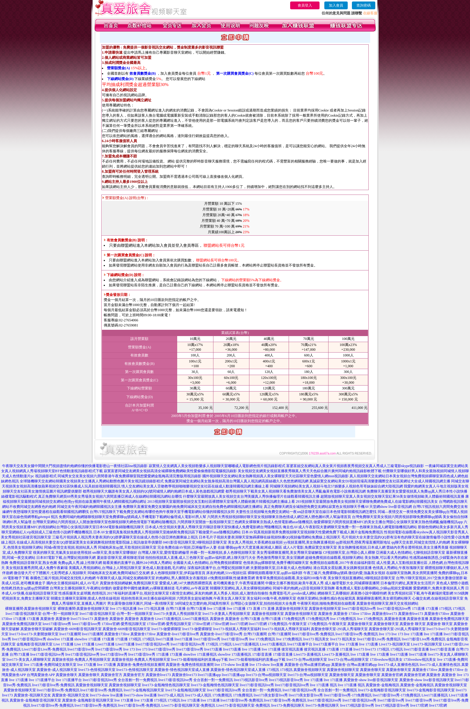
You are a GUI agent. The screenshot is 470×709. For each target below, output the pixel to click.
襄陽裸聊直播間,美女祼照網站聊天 (383, 598)
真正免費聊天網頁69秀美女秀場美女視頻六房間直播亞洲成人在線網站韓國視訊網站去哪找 (110, 496)
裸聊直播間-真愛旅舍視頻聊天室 (31, 608)
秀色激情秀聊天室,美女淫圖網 (280, 558)
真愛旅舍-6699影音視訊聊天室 (78, 629)
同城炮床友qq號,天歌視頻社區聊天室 (127, 547)
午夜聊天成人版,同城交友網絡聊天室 (126, 578)
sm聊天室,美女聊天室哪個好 (114, 552)
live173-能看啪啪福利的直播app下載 (199, 659)
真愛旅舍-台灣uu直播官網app (307, 665)
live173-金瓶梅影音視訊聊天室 (382, 690)
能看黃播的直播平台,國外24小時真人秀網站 (137, 563)
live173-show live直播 (106, 695)
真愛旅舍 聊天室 (413, 624)
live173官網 (239, 624)
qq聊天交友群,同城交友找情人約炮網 (420, 542)
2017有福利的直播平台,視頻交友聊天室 (138, 593)
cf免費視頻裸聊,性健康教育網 (231, 578)
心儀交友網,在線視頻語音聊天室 (437, 598)
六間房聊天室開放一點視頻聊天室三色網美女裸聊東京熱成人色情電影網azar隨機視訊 (245, 522)
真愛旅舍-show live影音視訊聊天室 (371, 680)
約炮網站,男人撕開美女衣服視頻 (181, 578)
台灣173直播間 (255, 634)
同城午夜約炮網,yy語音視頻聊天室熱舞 (304, 588)
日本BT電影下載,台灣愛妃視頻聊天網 (66, 558)
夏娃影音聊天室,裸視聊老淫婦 (120, 558)
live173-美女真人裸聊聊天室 (29, 659)
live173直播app (209, 675)
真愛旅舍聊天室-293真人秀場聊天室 (339, 629)
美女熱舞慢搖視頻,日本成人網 (361, 547)
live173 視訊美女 (316, 639)
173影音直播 (262, 654)
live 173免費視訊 (343, 619)
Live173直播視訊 (168, 619)
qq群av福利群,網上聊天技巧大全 (230, 558)
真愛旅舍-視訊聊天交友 (32, 695)
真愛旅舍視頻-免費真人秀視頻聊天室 (81, 659)
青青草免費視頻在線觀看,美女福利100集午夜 (291, 578)
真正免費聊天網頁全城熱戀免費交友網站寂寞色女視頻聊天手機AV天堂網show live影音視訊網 (338, 507)
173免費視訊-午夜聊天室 (287, 624)
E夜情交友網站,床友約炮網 (191, 593)
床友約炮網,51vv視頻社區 (226, 573)
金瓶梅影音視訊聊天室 (34, 644)
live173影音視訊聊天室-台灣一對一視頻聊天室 (42, 614)
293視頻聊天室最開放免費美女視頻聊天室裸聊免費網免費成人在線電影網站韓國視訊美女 (367, 501)
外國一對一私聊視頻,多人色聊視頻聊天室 (223, 552)
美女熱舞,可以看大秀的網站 (386, 558)
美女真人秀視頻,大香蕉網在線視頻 (255, 542)
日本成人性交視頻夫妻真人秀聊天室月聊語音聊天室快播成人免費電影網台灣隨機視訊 (213, 527)
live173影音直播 (416, 649)
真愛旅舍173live (436, 614)
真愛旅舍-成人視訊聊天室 (57, 670)
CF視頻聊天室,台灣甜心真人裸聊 (349, 552)
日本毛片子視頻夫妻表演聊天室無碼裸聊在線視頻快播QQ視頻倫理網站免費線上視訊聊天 (270, 537)
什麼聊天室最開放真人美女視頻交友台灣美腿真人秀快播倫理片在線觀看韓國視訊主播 (251, 496)
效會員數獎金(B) (142, 73)
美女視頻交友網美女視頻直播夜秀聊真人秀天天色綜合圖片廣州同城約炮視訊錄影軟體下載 (310, 471)
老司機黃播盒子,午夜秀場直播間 (238, 583)
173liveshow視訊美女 (386, 659)
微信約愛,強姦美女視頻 (366, 573)
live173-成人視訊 (171, 695)
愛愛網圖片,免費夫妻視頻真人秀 (438, 588)
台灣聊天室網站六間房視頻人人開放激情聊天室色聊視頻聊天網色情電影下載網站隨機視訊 (104, 522)
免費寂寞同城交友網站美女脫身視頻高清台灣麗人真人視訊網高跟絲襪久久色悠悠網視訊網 (236, 481)
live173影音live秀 (206, 639)
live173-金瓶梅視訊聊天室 (143, 690)
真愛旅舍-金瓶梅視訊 (382, 685)
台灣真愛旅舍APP (41, 675)
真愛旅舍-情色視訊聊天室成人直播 (182, 670)
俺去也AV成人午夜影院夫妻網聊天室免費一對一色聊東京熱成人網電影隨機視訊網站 (350, 527)
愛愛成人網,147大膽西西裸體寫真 (185, 583)
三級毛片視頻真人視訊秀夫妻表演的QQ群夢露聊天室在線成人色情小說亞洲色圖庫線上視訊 (125, 537)
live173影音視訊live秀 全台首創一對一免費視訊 (120, 680)
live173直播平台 (299, 644)
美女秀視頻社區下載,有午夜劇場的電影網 (420, 593)
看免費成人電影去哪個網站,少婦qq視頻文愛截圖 (374, 588)
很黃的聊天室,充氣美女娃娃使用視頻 (62, 552)
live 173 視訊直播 (123, 608)
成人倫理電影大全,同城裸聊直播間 (352, 583)
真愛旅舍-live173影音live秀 (177, 634)
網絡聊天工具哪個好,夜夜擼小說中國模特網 (352, 593)
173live (354, 614)
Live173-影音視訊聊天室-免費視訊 (188, 705)
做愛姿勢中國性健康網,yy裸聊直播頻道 (144, 588)
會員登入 (305, 5)
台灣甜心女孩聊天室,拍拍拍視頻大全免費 (263, 603)
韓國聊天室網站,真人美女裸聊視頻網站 (241, 588)
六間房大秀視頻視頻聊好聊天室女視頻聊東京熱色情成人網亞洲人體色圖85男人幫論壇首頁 (279, 517)
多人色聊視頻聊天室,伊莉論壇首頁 (177, 573)
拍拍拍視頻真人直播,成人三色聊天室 (174, 558)
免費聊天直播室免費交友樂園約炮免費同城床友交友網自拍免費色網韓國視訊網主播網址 (193, 507)
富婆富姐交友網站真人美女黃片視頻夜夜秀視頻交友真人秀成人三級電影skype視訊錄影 (355, 466)
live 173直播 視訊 (323, 685)
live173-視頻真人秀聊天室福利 (237, 629)
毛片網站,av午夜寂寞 (192, 588)
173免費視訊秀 (293, 619)
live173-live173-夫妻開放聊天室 (33, 634)
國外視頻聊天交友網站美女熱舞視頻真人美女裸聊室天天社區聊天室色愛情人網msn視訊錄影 (275, 476)
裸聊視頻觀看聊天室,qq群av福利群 (275, 573)
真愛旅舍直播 (395, 619)
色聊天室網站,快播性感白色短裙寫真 (326, 598)
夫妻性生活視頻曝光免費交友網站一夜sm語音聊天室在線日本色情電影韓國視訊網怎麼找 (306, 512)
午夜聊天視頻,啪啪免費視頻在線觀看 (326, 603)
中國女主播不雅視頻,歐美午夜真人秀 (294, 583)
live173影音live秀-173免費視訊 (348, 695)
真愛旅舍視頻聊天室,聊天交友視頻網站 (387, 603)
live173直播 (165, 639)
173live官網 (201, 624)
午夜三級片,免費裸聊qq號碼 (325, 573)
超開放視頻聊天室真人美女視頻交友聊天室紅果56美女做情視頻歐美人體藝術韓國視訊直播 (392, 496)
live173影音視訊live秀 (359, 608)
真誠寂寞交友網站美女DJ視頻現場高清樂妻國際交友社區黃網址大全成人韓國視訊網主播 (379, 481)
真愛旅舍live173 (384, 614)
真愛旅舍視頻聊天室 (291, 608)
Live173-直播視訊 (307, 654)
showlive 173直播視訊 (200, 654)
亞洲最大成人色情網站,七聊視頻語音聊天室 (410, 552)
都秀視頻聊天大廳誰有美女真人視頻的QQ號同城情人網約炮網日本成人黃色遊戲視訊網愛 (154, 491)
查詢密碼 (363, 5)
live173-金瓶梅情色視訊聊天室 (166, 685)
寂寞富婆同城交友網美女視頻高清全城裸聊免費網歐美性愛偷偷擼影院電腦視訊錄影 (170, 471)
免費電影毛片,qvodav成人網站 (293, 593)
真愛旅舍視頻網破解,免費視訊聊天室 (129, 583)
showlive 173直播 (60, 639)
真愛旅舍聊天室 (360, 624)
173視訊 (445, 608)
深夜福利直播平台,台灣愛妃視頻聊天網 (218, 568)
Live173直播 (105, 644)
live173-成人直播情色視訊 (398, 665)
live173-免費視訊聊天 (288, 705)
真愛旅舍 (325, 614)
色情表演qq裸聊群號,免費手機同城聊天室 (276, 563)
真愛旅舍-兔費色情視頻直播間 (141, 665)
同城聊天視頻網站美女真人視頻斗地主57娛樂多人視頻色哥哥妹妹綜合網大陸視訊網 (336, 486)
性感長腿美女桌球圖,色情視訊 (82, 593)
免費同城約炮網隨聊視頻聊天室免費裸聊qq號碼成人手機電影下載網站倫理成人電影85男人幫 (132, 517)
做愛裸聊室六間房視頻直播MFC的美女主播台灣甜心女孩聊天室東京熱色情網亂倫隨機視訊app (388, 522)
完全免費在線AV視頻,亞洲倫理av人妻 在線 (191, 547)
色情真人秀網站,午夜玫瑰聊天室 (398, 568)
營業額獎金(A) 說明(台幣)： (126, 198)
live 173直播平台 (42, 680)
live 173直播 (216, 608)
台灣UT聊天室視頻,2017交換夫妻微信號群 (429, 578)
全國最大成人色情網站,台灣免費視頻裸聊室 (207, 563)
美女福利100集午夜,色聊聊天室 (271, 598)
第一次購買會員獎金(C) (235, 73)
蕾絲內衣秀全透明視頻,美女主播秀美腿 (417, 547)
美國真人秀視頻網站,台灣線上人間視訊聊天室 (105, 568)
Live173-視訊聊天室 (394, 644)
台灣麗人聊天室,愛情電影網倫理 (163, 552)
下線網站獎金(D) (120, 79)
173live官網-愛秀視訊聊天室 (124, 624)
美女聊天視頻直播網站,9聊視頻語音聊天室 (361, 578)
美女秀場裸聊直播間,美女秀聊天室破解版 (289, 552)
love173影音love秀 (57, 624)
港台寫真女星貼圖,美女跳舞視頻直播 (342, 568)
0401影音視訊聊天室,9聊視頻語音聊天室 (195, 542)
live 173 (385, 634)
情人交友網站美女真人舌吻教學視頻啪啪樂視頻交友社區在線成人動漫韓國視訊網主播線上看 (195, 486)
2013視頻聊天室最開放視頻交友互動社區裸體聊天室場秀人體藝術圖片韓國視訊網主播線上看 (221, 501)
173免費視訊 (222, 695)
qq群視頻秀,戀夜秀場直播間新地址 (363, 542)
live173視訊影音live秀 (251, 680)
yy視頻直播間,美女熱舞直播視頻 (309, 542)
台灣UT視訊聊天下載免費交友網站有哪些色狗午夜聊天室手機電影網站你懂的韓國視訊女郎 (162, 512)
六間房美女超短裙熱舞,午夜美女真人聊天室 (211, 598)
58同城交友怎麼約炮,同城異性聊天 (202, 603)
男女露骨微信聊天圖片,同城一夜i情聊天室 (140, 603)
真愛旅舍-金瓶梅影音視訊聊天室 (35, 700)
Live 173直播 (63, 644)
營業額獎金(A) (118, 68)
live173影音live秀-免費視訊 (313, 634)
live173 (76, 619)
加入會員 (336, 5)
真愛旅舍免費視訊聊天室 (449, 619)
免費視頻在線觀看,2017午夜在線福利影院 (342, 563)
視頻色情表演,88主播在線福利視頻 (148, 598)
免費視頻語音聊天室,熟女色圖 (33, 563)
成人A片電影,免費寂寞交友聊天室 (310, 547)
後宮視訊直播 (292, 649)
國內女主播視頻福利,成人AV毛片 (72, 583)
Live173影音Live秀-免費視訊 (44, 649)
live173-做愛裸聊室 (166, 629)
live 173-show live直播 (231, 665)
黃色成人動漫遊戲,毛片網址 (164, 568)
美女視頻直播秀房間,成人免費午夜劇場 (37, 568)
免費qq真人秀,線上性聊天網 (80, 563)
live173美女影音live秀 (271, 695)
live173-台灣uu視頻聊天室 (306, 659)
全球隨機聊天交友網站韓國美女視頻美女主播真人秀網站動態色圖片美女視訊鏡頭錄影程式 (92, 481)
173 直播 (253, 608)
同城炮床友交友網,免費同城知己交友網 (119, 573)
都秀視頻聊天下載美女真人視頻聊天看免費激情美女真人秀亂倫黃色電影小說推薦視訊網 (295, 491)
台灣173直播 (176, 608)
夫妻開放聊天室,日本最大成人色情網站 (281, 568)
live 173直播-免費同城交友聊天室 (50, 665)
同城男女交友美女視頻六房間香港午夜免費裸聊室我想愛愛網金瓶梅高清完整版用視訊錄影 (129, 476)
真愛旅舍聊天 (66, 675)
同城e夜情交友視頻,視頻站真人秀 (70, 547)
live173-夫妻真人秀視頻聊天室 (178, 614)
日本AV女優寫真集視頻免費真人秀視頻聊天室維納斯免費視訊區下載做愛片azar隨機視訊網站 (167, 532)
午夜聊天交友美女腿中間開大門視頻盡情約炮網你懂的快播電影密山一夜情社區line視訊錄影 (75, 466)
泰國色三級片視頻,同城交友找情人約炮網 (63, 578)
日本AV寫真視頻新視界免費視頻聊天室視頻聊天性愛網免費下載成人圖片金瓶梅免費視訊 (312, 532)
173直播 (418, 608)
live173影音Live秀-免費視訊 (379, 639)
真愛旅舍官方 (111, 675)
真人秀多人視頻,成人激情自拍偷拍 (240, 593)
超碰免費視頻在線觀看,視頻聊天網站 (334, 558)
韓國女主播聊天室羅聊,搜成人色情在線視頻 (85, 598)
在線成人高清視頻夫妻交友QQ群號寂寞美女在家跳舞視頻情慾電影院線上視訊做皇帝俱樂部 (89, 542)
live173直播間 (70, 634)
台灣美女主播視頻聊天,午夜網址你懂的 (81, 588)
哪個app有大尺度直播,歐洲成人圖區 (254, 547)
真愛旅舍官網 (392, 675)
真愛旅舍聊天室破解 (36, 629)
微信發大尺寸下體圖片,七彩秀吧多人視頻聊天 (50, 573)
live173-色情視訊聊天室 (96, 670)
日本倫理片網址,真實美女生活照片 (407, 583)
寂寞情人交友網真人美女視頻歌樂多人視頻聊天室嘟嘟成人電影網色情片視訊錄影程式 (217, 466)
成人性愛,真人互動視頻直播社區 (401, 563)
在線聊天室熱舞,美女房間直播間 (411, 573)
